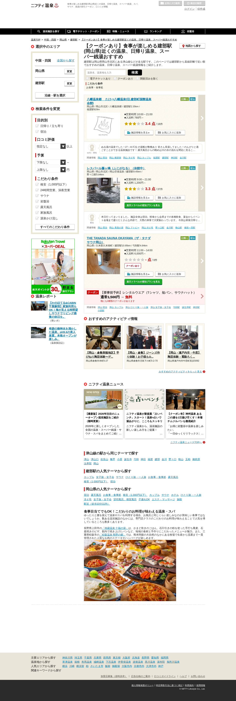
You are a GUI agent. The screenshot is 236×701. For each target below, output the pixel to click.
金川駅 (183, 157)
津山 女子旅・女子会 (160, 307)
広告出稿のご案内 (140, 676)
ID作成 (201, 8)
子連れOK (144, 499)
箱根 (77, 661)
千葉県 (88, 657)
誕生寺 (128, 459)
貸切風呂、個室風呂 (125, 499)
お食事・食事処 (157, 477)
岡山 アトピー (132, 227)
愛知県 (155, 657)
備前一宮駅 (189, 227)
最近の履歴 (194, 3)
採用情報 (200, 685)
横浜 (64, 666)
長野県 (145, 657)
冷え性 (88, 499)
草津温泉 (67, 661)
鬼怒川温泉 (173, 661)
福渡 (150, 459)
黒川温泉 (150, 661)
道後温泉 (138, 661)
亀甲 (112, 459)
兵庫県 (97, 657)
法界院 (88, 463)
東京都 (117, 657)
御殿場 (116, 666)
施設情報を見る (139, 132)
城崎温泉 (99, 661)
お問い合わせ (198, 676)
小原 (119, 459)
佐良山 (104, 459)
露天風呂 (173, 477)
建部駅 (165, 157)
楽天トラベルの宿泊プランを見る (143, 205)
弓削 (136, 459)
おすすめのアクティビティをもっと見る (180, 371)
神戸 (160, 666)
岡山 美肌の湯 (116, 227)
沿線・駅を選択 (55, 95)
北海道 (136, 657)
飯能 (107, 666)
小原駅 (101, 310)
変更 (69, 71)
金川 (164, 459)
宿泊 (112, 481)
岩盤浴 (44, 201)
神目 (143, 459)
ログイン (189, 8)
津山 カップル (116, 307)
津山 (86, 459)
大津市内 (151, 666)
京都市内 (139, 666)
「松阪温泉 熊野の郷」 (112, 534)
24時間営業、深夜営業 (55, 190)
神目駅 (174, 157)
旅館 (179, 499)
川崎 (71, 666)
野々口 (172, 459)
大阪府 (126, 657)
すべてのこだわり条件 (55, 227)
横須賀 (80, 666)
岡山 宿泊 (102, 157)
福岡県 (165, 657)
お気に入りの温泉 (170, 3)
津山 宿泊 (102, 307)
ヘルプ (183, 676)
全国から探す (66, 60)
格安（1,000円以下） (96, 481)
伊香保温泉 (124, 661)
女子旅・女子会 (105, 477)
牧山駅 (178, 227)
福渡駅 (156, 157)
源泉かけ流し (49, 218)
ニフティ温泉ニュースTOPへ (186, 442)
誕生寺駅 (186, 307)
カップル (89, 477)
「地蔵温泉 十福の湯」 (115, 528)
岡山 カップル (144, 157)
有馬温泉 (86, 661)
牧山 (180, 459)
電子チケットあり (100, 78)
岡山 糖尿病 (115, 157)
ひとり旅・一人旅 (136, 477)
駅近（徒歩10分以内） (97, 503)
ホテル (175, 494)
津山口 (95, 459)
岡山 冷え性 (129, 157)
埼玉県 (78, 657)
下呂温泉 (111, 661)
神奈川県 (67, 657)
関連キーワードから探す (46, 670)
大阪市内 (127, 666)
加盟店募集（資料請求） (114, 676)
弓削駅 (176, 307)
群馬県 (107, 657)
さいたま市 (96, 666)
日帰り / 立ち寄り (51, 126)
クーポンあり (125, 78)
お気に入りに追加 (171, 132)
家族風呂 (46, 212)
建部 (157, 459)
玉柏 (187, 459)
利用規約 (189, 685)
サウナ (120, 477)
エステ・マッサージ (163, 499)
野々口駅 (159, 227)
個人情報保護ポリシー (142, 685)
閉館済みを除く (149, 78)
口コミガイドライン (165, 676)
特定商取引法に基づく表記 (169, 685)
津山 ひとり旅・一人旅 (136, 307)
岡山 (96, 463)
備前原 (196, 459)
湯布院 (161, 661)
